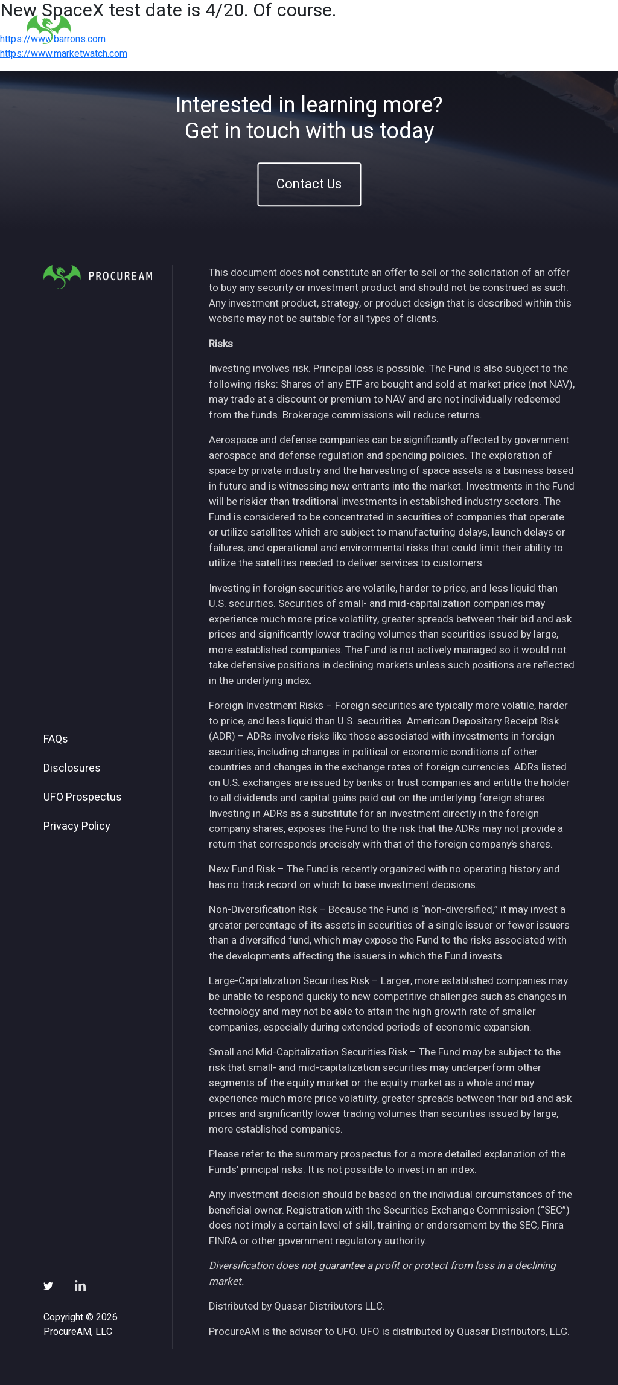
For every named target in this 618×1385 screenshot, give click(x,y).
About (298, 29)
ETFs (342, 29)
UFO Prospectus (82, 797)
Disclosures (72, 768)
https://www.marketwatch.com (63, 53)
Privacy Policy (76, 826)
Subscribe (501, 29)
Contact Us (309, 184)
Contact (563, 29)
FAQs (55, 739)
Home (251, 29)
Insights (392, 29)
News (444, 29)
